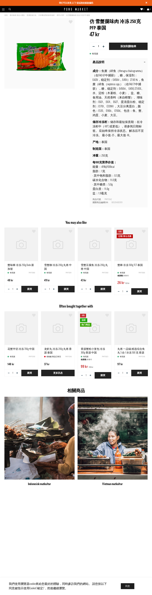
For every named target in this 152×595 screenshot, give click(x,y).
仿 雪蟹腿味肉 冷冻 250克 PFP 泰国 (78, 15)
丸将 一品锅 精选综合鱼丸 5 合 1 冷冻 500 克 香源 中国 (131, 353)
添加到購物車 (128, 46)
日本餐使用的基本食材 (46, 15)
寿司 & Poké (60, 15)
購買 (29, 289)
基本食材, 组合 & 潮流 (17, 15)
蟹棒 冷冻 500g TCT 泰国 (130, 265)
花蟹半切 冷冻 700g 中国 (21, 349)
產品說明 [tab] (119, 62)
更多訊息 (58, 373)
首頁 (6, 15)
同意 (127, 586)
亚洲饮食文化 (31, 15)
